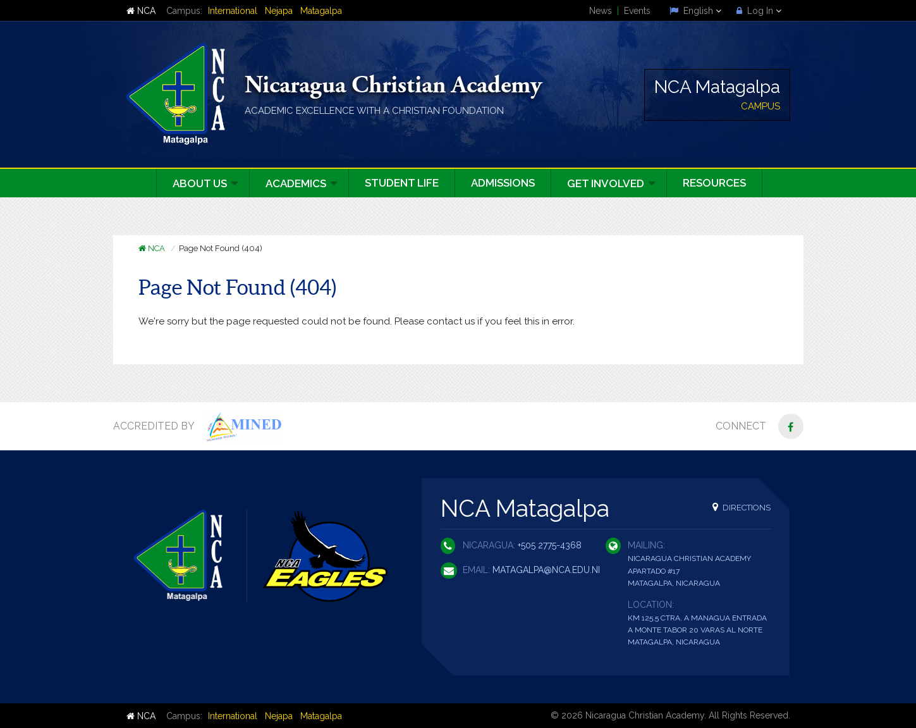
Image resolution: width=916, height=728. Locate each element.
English (695, 11)
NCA (141, 11)
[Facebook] (790, 426)
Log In (758, 11)
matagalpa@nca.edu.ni (546, 570)
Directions (741, 507)
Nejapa (279, 11)
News (600, 10)
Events (637, 10)
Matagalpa (321, 11)
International (232, 11)
